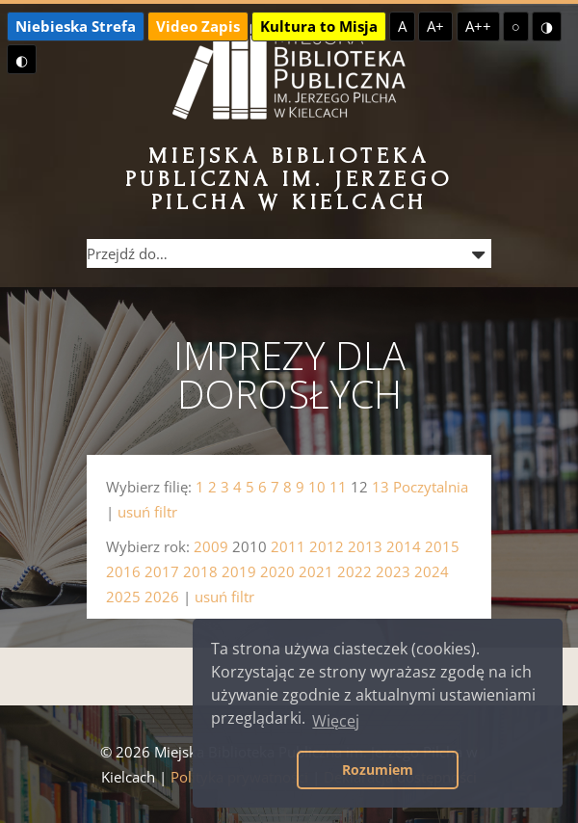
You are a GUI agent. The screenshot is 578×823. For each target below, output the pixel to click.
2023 (393, 571)
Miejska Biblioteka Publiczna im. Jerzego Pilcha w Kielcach (289, 179)
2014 (403, 546)
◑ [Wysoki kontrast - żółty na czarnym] (546, 26)
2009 (211, 546)
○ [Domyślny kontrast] (516, 26)
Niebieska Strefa (75, 26)
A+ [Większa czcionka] (435, 26)
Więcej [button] (335, 720)
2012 (326, 546)
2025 (123, 596)
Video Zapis (198, 26)
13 (380, 486)
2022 (354, 571)
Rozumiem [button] (377, 769)
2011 (288, 546)
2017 (161, 571)
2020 (277, 571)
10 (317, 486)
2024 (431, 571)
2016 (123, 571)
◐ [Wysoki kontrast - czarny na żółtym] (21, 59)
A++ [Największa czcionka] (478, 26)
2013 (365, 546)
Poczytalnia (430, 486)
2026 (161, 596)
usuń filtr (147, 511)
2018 (200, 571)
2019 (239, 571)
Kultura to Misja (319, 26)
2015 (442, 546)
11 (338, 486)
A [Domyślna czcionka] (402, 26)
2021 (316, 571)
